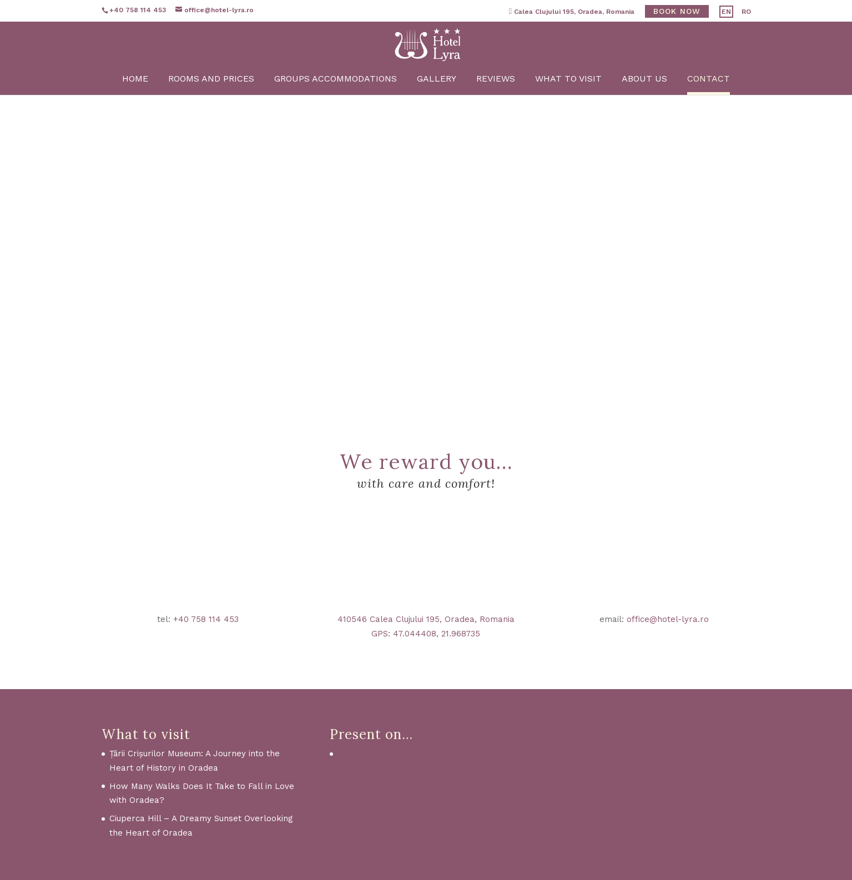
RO (746, 12)
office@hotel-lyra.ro (668, 619)
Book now (676, 11)
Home (133, 108)
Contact (710, 108)
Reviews (496, 108)
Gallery (436, 108)
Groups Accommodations (335, 108)
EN (726, 12)
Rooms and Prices (210, 108)
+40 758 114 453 (206, 619)
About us (646, 108)
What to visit (569, 108)
